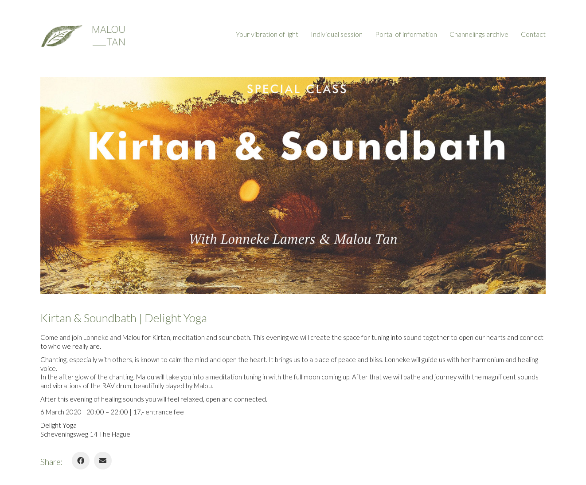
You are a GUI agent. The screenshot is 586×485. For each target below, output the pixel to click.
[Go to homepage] (82, 34)
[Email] (103, 460)
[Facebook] (81, 460)
